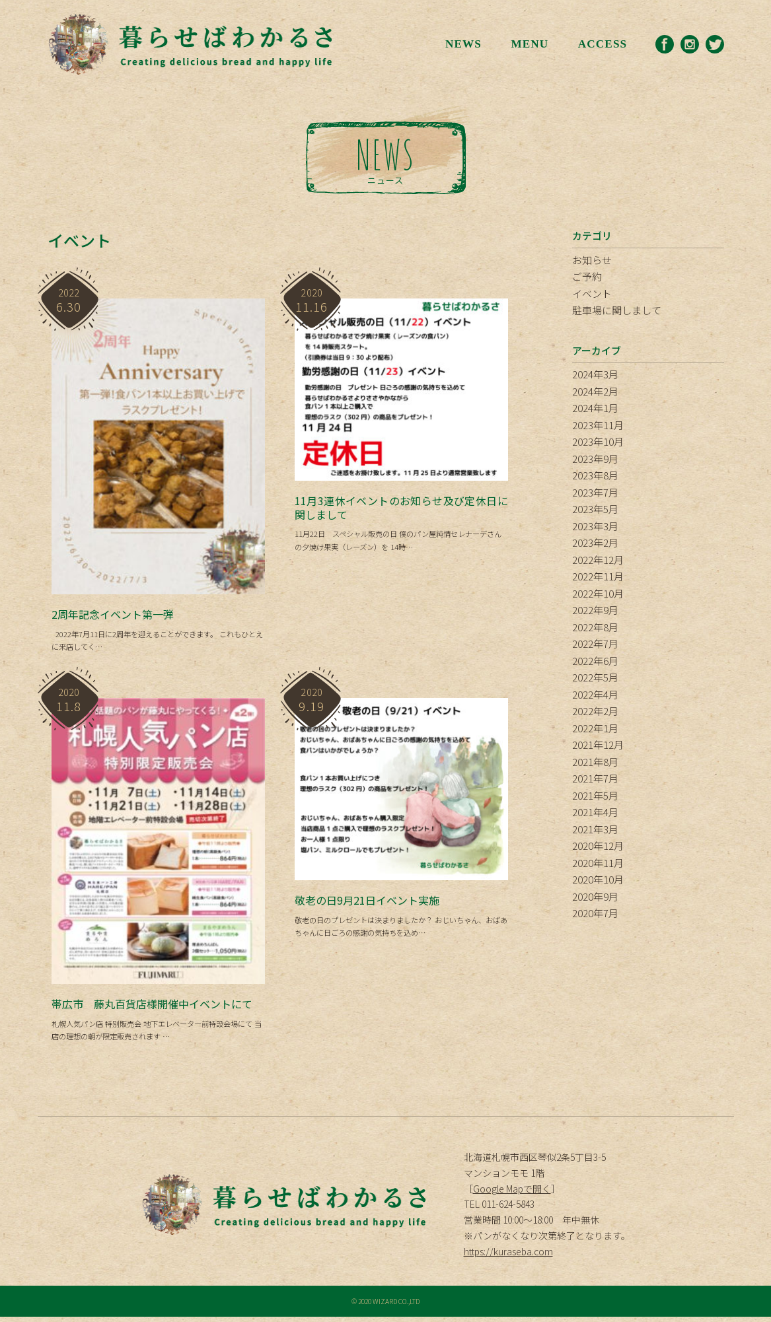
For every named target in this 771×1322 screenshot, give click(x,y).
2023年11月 (598, 425)
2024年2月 (595, 391)
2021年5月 (595, 795)
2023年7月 (595, 492)
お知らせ (592, 260)
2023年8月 (595, 475)
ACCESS (600, 44)
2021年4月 (595, 812)
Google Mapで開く (512, 1193)
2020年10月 (598, 879)
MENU (525, 44)
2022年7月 (595, 643)
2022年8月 (595, 627)
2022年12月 (598, 560)
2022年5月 (595, 677)
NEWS (459, 44)
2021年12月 (598, 744)
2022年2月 (595, 711)
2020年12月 (598, 845)
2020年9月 (595, 896)
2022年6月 (595, 661)
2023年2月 (595, 542)
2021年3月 (595, 829)
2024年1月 (595, 408)
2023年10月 (598, 441)
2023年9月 (595, 459)
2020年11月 (598, 863)
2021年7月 (595, 778)
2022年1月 (595, 728)
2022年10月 (598, 593)
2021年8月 (595, 762)
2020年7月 (595, 913)
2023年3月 (595, 526)
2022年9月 (595, 610)
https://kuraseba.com (508, 1256)
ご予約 (587, 276)
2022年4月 (595, 694)
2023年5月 (595, 509)
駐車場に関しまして (616, 310)
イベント (592, 293)
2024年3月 (595, 374)
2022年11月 (598, 576)
